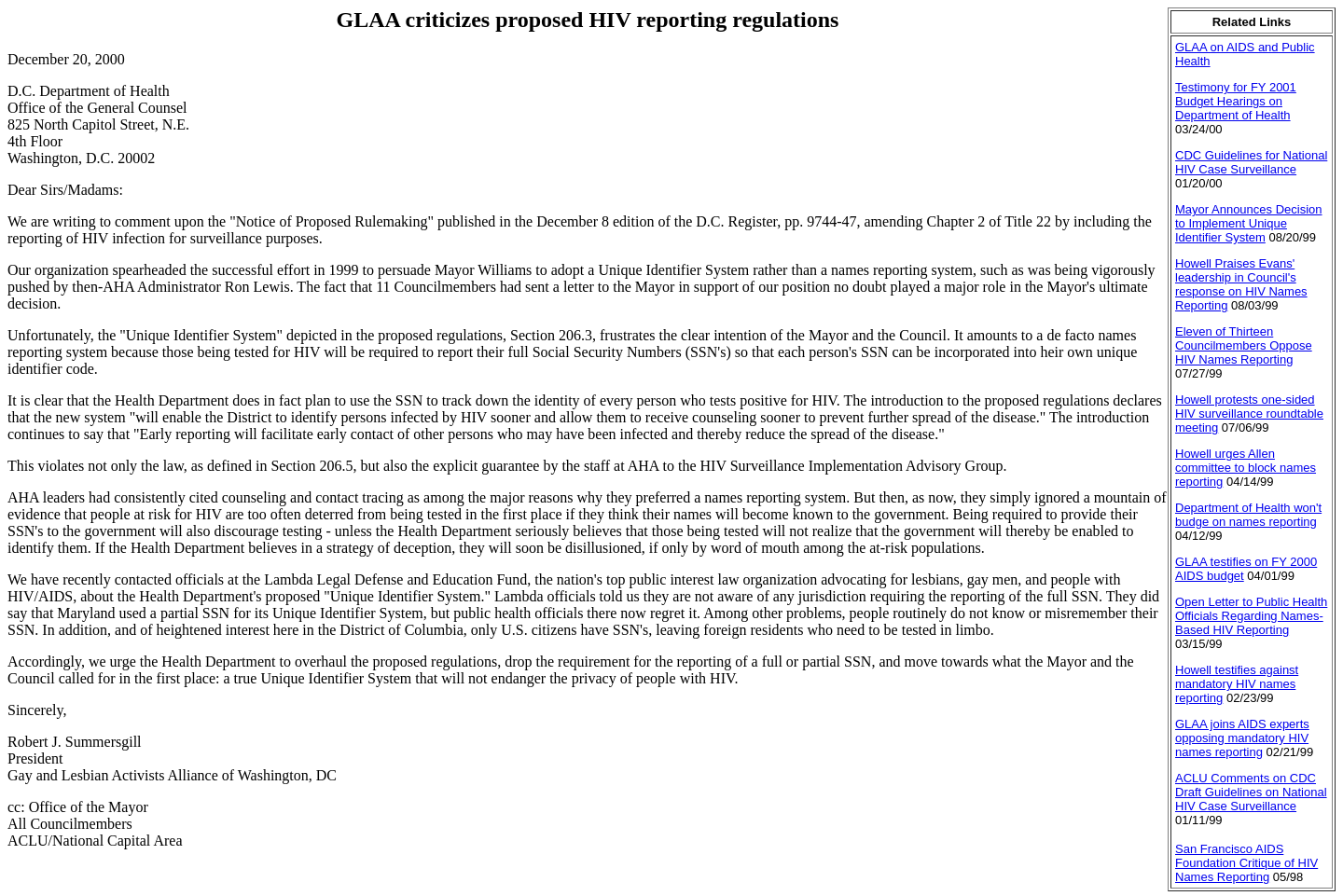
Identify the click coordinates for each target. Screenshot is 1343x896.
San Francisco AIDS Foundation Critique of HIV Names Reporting (1246, 863)
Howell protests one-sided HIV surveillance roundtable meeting (1249, 413)
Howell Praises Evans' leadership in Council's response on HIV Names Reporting (1241, 284)
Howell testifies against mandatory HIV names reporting (1236, 684)
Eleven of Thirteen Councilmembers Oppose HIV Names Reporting (1243, 345)
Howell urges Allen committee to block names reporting (1245, 468)
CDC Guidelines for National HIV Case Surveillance (1251, 162)
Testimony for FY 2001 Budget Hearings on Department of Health (1235, 101)
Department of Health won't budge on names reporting (1248, 515)
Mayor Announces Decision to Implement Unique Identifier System (1248, 223)
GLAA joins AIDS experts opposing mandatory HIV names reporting (1242, 738)
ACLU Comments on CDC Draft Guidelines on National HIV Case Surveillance (1251, 792)
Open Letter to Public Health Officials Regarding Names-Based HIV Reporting (1251, 616)
